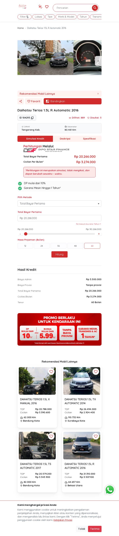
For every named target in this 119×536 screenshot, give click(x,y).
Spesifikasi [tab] (89, 138)
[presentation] (98, 61)
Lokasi (38, 16)
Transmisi (97, 16)
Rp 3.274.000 (94, 296)
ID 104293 (27, 117)
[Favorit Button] (51, 371)
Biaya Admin (24, 279)
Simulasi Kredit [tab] (35, 138)
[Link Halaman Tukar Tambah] (40, 7)
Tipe (50, 16)
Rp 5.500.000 (93, 279)
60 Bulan (96, 302)
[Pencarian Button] (95, 8)
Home (20, 28)
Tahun (83, 16)
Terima (94, 529)
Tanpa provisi (93, 285)
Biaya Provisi (25, 285)
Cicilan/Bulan (25, 296)
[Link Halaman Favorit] (47, 6)
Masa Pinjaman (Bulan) (31, 239)
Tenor (21, 302)
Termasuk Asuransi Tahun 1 (88, 224)
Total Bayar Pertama (30, 212)
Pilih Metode (25, 197)
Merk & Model (66, 16)
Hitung (59, 254)
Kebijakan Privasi (63, 520)
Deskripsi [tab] (65, 138)
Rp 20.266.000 (93, 290)
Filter (24, 17)
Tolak (81, 529)
